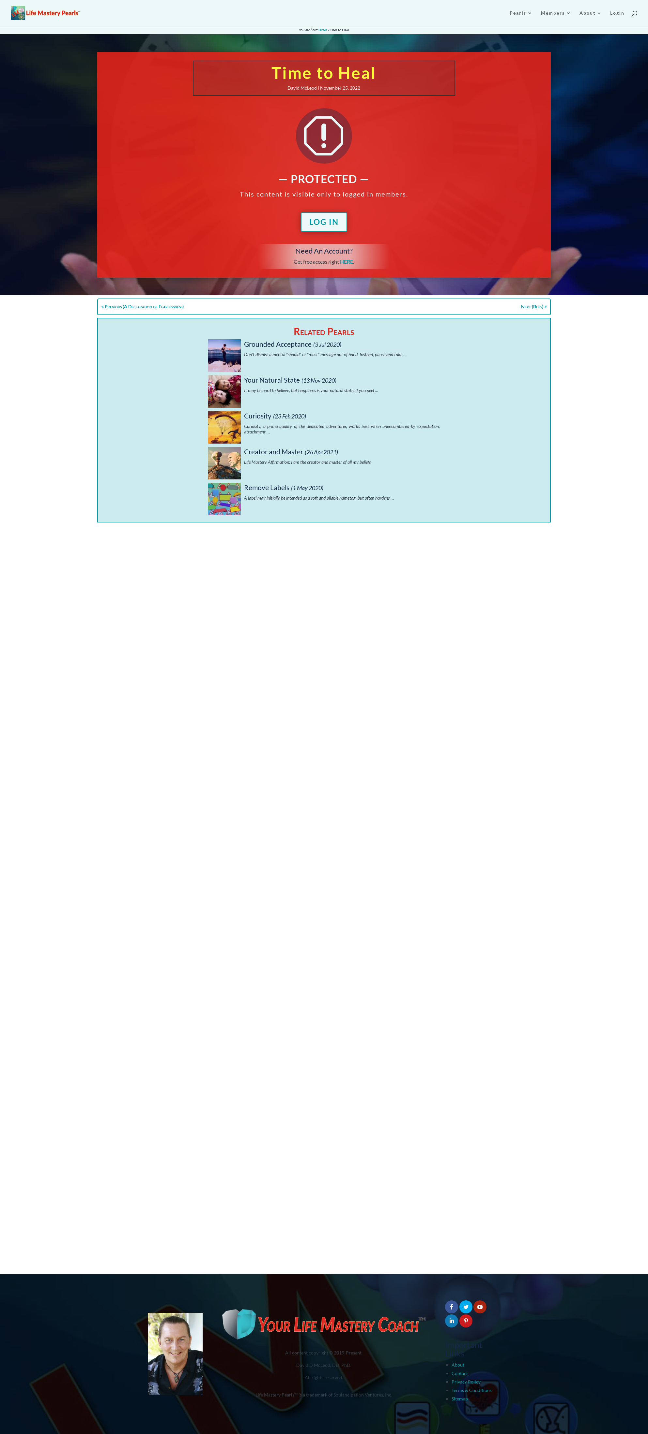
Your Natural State (272, 380)
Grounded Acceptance (278, 344)
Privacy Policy (466, 1381)
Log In (324, 222)
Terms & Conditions (472, 1390)
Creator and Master (273, 451)
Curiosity (257, 416)
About (458, 1365)
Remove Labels (266, 487)
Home (322, 30)
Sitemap (460, 1398)
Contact (460, 1373)
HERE (346, 261)
